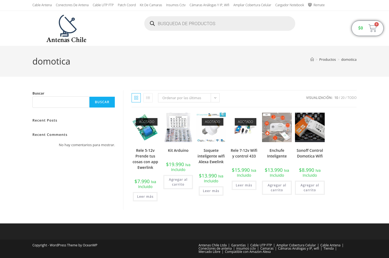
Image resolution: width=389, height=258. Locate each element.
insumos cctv (176, 5)
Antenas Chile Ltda (213, 245)
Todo (352, 97)
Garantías (238, 245)
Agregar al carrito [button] (178, 182)
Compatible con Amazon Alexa (248, 251)
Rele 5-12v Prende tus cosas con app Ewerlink (145, 159)
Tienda (329, 248)
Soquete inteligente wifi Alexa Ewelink (210, 156)
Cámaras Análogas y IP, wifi (209, 5)
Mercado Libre (209, 251)
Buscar (38, 93)
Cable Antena (42, 5)
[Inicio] (312, 59)
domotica (349, 59)
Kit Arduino (178, 150)
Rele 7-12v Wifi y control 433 (244, 153)
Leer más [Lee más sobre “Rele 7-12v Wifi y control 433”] (244, 185)
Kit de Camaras (151, 5)
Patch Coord (127, 5)
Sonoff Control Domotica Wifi (310, 153)
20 (343, 97)
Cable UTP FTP (103, 5)
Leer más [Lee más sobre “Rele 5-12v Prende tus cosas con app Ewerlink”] (145, 196)
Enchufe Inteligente (277, 153)
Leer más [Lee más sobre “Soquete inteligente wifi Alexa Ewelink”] (211, 191)
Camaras (266, 248)
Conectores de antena (72, 5)
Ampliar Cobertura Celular (252, 5)
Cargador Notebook (289, 5)
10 (336, 97)
